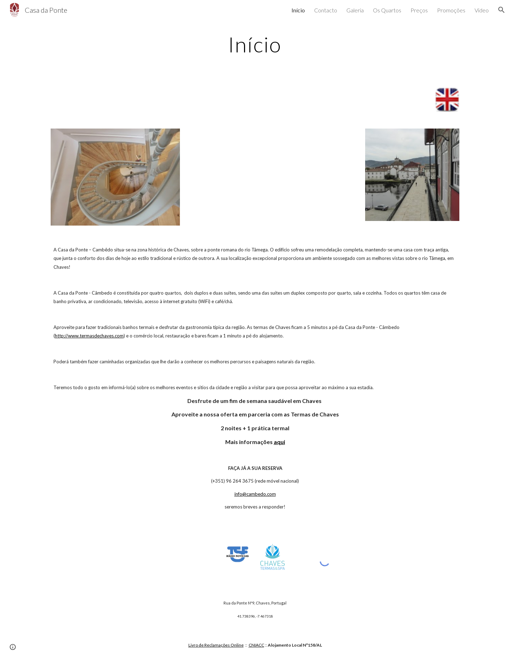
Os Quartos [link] (387, 10)
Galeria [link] (355, 10)
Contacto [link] (325, 10)
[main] (255, 44)
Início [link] (298, 10)
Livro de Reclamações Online (216, 645)
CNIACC (256, 645)
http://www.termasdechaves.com (89, 336)
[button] (501, 9)
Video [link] (482, 10)
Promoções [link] (451, 10)
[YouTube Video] (272, 175)
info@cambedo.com (255, 494)
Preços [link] (419, 10)
